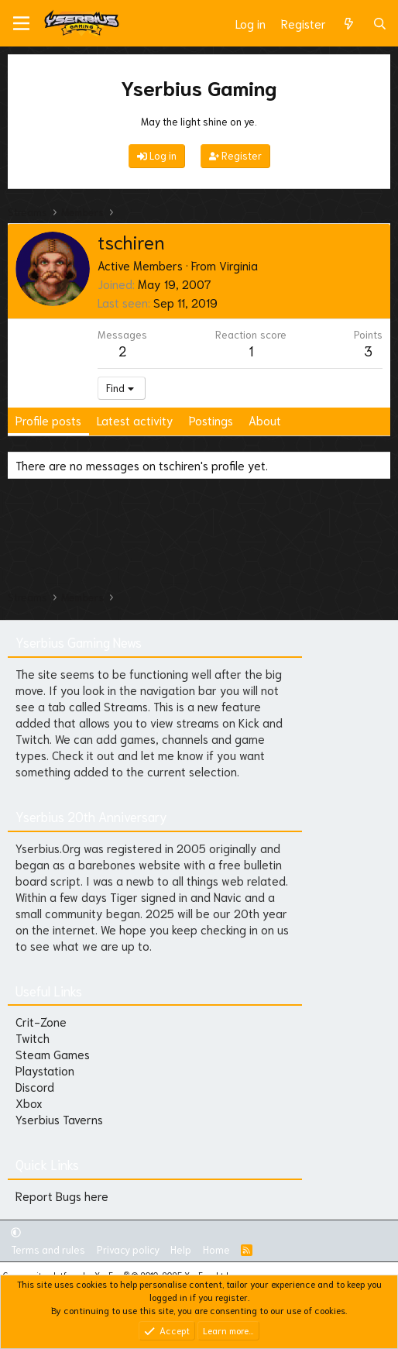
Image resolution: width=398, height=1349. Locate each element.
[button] (16, 1231)
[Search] (380, 24)
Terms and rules (48, 1249)
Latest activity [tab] (135, 420)
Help (180, 1249)
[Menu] (21, 23)
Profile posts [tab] (48, 420)
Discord (34, 1086)
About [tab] (265, 420)
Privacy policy (128, 1249)
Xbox (29, 1102)
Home (216, 1249)
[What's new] (349, 24)
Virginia (238, 265)
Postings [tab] (211, 420)
